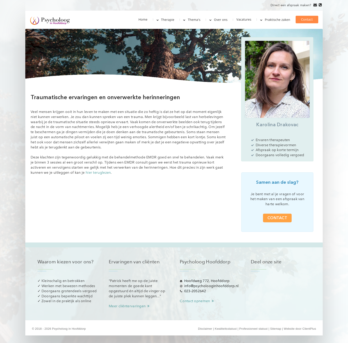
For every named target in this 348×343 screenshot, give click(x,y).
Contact (307, 19)
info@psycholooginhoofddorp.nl (211, 286)
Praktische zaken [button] (275, 20)
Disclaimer (205, 328)
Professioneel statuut (253, 328)
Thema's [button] (191, 20)
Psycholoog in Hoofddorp (69, 328)
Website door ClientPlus (300, 328)
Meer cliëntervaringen (130, 306)
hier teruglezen (98, 172)
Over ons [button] (218, 20)
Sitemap (275, 328)
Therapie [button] (165, 20)
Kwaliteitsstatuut (226, 328)
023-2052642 (195, 291)
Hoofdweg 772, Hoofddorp (207, 281)
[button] (250, 85)
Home (143, 19)
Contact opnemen (197, 301)
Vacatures (243, 19)
